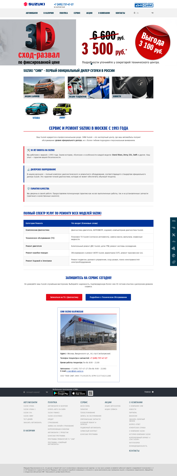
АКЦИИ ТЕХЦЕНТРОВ (77, 96)
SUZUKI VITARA (29, 406)
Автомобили (32, 12)
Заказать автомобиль (33, 422)
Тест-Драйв (28, 419)
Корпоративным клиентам (58, 429)
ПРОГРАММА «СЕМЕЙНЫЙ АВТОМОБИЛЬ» (57, 443)
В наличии (49, 12)
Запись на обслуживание (90, 416)
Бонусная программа (56, 436)
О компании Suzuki (137, 431)
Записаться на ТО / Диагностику (64, 297)
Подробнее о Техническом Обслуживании (108, 297)
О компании (104, 12)
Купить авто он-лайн (56, 409)
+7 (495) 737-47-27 (64, 4)
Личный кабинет (32, 392)
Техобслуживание (87, 413)
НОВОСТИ (117, 96)
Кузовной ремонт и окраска (88, 423)
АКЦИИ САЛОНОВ (32, 96)
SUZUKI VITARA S (30, 409)
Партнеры (133, 413)
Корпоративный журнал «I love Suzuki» (139, 438)
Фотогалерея (134, 443)
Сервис (77, 12)
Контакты (120, 12)
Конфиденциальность (138, 446)
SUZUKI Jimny (28, 416)
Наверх (148, 392)
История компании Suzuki (140, 434)
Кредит (51, 419)
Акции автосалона (112, 406)
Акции (89, 12)
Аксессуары (85, 406)
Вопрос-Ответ (134, 424)
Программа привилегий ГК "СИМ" (61, 439)
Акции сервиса (111, 409)
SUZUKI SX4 (28, 413)
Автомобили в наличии (58, 406)
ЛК (136, 13)
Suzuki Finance (53, 413)
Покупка (64, 12)
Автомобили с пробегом (58, 432)
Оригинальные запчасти (90, 419)
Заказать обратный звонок (137, 420)
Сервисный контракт (88, 431)
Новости (132, 409)
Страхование (53, 422)
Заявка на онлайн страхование (61, 426)
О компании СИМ (136, 406)
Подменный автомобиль (90, 428)
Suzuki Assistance (55, 416)
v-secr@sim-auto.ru (75, 371)
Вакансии (133, 416)
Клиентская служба (137, 428)
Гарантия (84, 409)
